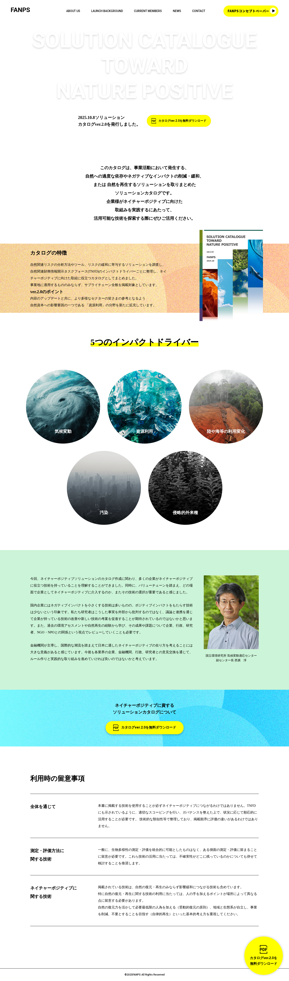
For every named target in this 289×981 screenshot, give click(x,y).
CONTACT (198, 11)
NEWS (177, 11)
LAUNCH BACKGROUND (107, 11)
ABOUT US (73, 11)
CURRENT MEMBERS (148, 11)
